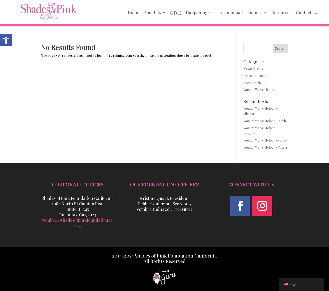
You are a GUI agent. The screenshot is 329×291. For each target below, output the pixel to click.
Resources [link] (281, 12)
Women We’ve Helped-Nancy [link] (265, 140)
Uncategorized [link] (254, 83)
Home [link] (133, 12)
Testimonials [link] (231, 12)
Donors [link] (255, 12)
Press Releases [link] (254, 76)
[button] (240, 206)
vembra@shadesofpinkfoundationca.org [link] (78, 222)
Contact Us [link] (306, 12)
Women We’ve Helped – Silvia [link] (265, 121)
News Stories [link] (253, 69)
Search (280, 48)
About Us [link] (152, 12)
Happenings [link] (198, 12)
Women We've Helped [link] (259, 90)
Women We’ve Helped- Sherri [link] (265, 147)
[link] (6, 40)
